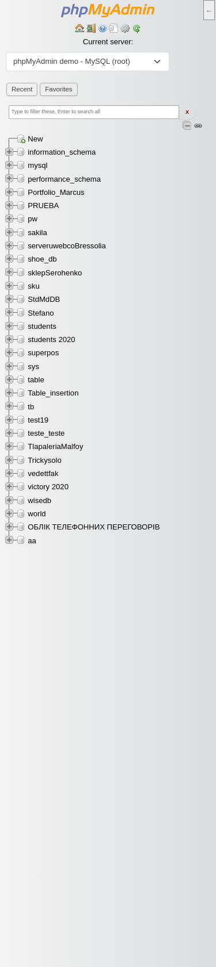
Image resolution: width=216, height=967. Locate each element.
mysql (37, 165)
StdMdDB (44, 299)
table (36, 379)
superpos (43, 352)
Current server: (108, 41)
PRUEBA (43, 205)
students (42, 326)
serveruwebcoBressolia (67, 245)
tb (31, 406)
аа (32, 540)
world (37, 513)
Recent (22, 89)
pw (32, 218)
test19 (38, 420)
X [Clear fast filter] (187, 112)
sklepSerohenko (55, 272)
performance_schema (64, 179)
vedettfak (43, 473)
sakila (37, 232)
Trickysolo (45, 460)
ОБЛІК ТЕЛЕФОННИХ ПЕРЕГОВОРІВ (94, 527)
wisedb (39, 500)
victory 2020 (48, 486)
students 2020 (51, 339)
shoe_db (42, 259)
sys (33, 366)
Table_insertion (53, 393)
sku (33, 286)
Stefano (41, 313)
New (35, 139)
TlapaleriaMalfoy (55, 446)
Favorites (58, 89)
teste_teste (46, 433)
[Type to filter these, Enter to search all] (94, 112)
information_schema (62, 152)
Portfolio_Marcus (56, 192)
